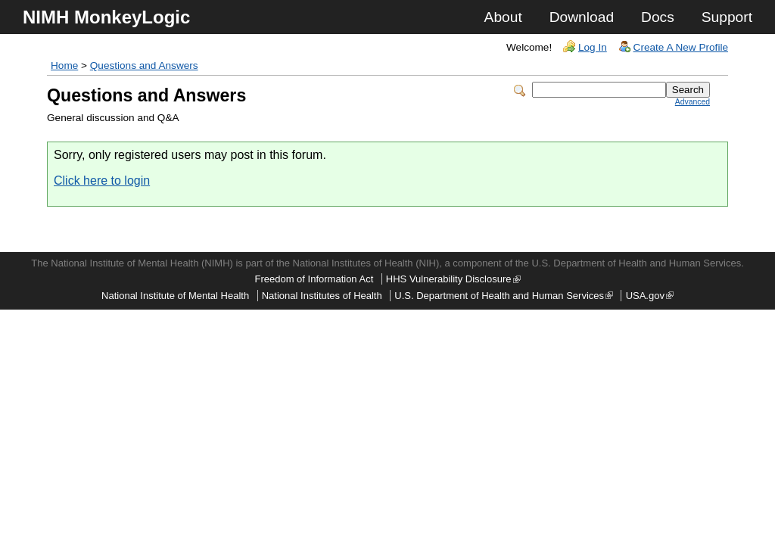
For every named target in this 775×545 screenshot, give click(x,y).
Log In (592, 47)
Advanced (692, 102)
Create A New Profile (680, 47)
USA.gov (650, 295)
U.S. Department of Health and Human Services (503, 295)
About (503, 17)
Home (64, 65)
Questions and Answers (144, 65)
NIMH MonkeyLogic (106, 17)
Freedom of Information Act (313, 279)
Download (581, 17)
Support (727, 17)
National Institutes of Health (322, 295)
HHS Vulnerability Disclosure (453, 279)
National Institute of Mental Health (175, 295)
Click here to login (102, 180)
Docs (657, 17)
